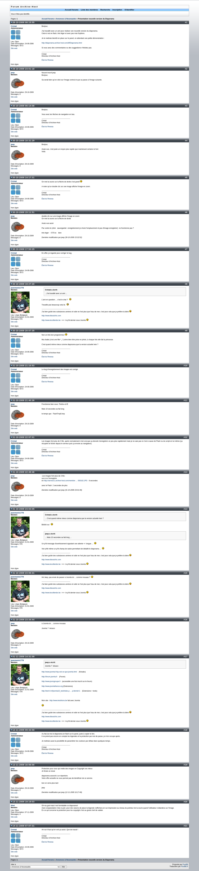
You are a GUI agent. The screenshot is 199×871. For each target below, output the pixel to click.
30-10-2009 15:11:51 (24, 212)
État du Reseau (47, 60)
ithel (13, 805)
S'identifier (129, 10)
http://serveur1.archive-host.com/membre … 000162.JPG (65, 481)
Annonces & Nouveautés (66, 19)
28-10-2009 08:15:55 (24, 22)
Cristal (14, 26)
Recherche (105, 10)
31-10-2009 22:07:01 (24, 437)
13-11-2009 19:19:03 (24, 802)
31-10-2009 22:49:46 (24, 472)
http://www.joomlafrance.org (52, 686)
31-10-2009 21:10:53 (24, 365)
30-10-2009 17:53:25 (24, 249)
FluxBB (185, 864)
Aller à (39, 865)
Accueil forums (71, 10)
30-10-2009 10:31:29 (24, 140)
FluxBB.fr (184, 866)
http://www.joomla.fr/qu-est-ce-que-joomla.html (59, 672)
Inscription (117, 10)
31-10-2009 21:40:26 (24, 400)
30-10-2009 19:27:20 (24, 284)
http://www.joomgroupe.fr (51, 681)
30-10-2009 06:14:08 (24, 106)
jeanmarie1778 (17, 288)
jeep (13, 73)
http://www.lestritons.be (58, 700)
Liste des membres (89, 10)
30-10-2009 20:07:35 (24, 330)
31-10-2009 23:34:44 (24, 619)
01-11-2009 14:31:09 (24, 656)
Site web (14, 48)
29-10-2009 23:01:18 (24, 69)
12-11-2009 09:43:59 (24, 730)
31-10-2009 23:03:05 (24, 509)
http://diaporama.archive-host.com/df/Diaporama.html (62, 43)
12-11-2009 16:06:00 (24, 765)
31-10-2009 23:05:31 (24, 573)
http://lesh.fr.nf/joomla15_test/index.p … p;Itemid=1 (61, 691)
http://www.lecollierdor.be (51, 320)
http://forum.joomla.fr (49, 677)
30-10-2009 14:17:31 (24, 177)
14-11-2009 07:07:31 (24, 826)
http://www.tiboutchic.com (51, 316)
